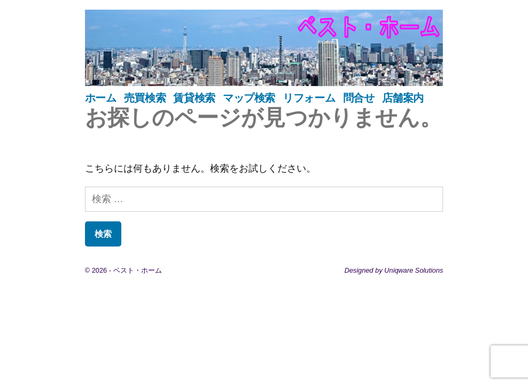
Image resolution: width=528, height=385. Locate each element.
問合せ (359, 98)
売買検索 (145, 98)
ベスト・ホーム (137, 270)
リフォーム (309, 98)
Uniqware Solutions (413, 270)
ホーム (101, 98)
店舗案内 (403, 98)
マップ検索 (249, 98)
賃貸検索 (194, 98)
